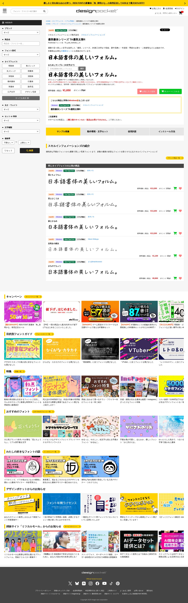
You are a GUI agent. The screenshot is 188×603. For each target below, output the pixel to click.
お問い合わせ (138, 591)
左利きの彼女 (53, 243)
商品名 (6, 39)
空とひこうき (53, 198)
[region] (115, 75)
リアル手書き (69, 21)
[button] (3, 3)
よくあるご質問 (125, 591)
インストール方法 (166, 131)
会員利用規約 (77, 591)
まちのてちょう (54, 266)
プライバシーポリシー (43, 591)
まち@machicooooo (95, 262)
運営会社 (149, 591)
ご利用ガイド (112, 591)
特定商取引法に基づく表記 (94, 591)
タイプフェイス (57, 21)
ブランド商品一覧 (173, 158)
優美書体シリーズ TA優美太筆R (65, 109)
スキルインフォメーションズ (70, 24)
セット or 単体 (9, 116)
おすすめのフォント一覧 (42, 412)
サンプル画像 (63, 131)
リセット (8, 150)
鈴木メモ (90, 170)
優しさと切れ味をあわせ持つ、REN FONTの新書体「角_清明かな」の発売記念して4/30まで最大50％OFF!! (94, 3)
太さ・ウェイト (9, 105)
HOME (48, 21)
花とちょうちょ (54, 175)
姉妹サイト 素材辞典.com (92, 594)
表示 (82, 69)
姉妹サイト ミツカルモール (50, 594)
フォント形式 (9, 51)
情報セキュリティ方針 (62, 591)
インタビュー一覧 (50, 452)
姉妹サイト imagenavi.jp (71, 594)
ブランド (7, 28)
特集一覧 (18, 371)
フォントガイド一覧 (43, 334)
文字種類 (7, 127)
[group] (23, 315)
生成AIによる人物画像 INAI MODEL (134, 594)
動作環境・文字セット (97, 131)
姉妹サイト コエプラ (111, 594)
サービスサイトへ (71, 526)
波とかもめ (52, 221)
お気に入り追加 (147, 91)
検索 (29, 150)
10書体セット (66, 51)
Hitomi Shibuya (93, 239)
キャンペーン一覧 (32, 297)
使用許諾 (132, 131)
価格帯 (6, 138)
